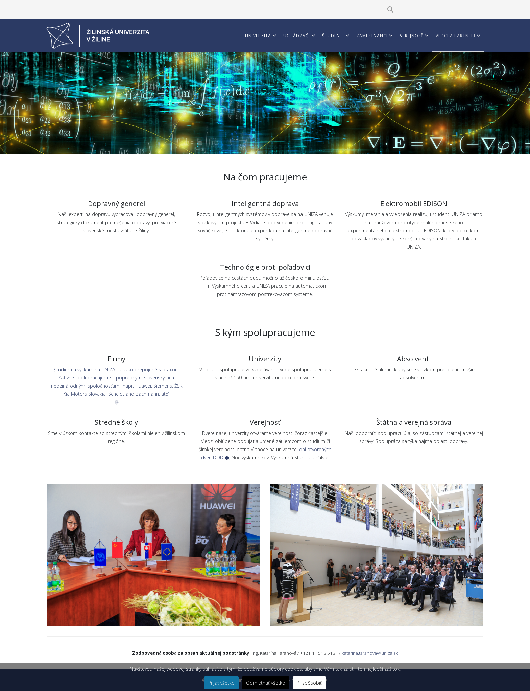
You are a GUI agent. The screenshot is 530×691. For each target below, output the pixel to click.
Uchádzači (296, 36)
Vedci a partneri (455, 36)
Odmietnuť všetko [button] (265, 683)
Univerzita (258, 36)
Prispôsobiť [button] (309, 683)
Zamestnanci (372, 36)
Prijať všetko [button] (221, 683)
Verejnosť (412, 36)
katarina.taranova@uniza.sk (370, 653)
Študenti (333, 36)
